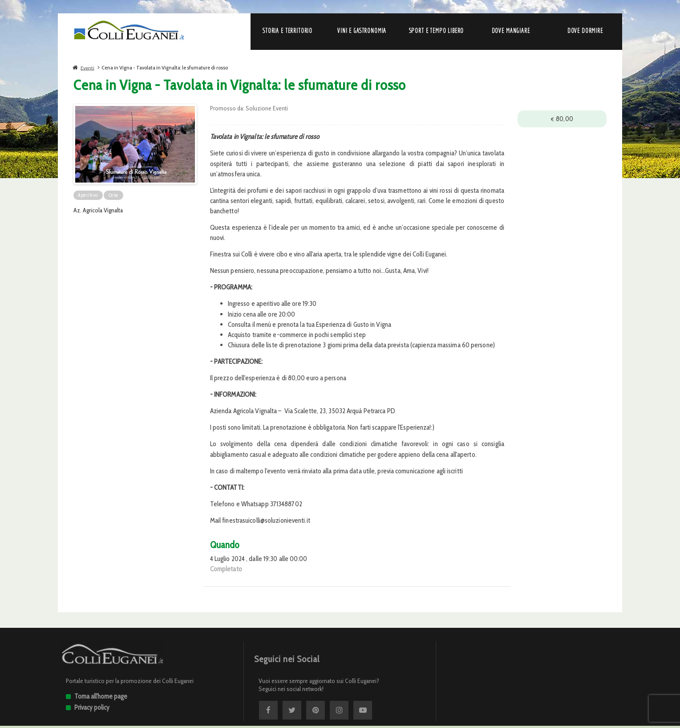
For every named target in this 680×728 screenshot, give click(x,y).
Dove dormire (585, 30)
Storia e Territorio (287, 30)
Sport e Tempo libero (436, 30)
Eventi (87, 67)
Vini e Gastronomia (361, 30)
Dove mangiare (511, 30)
